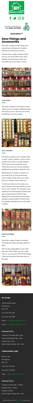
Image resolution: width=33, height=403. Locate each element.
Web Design (19, 400)
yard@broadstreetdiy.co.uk (14, 374)
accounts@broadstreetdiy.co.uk (16, 324)
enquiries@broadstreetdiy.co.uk (16, 321)
